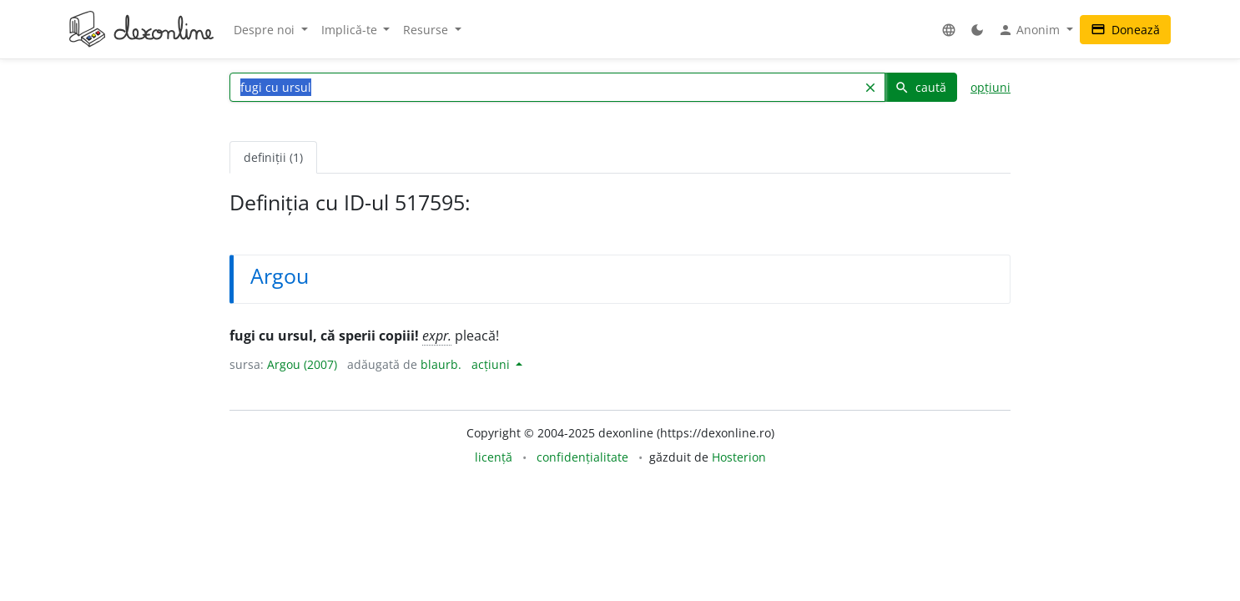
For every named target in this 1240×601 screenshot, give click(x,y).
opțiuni (990, 87)
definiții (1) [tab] (273, 157)
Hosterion (739, 457)
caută (920, 87)
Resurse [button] (427, 30)
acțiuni (492, 364)
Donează (1125, 30)
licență (493, 457)
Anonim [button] (1030, 30)
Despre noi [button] (266, 30)
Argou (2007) (302, 364)
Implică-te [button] (351, 30)
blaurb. (441, 364)
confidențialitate (582, 457)
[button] (949, 29)
